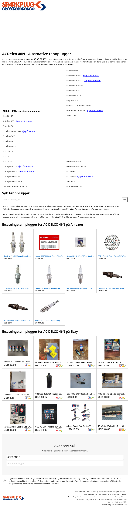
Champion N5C (10, 171)
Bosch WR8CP (9, 146)
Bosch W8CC (9, 136)
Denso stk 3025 (73, 95)
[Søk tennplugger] (62, 200)
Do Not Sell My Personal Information (114, 504)
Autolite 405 (8, 121)
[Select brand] (65, 457)
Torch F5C (71, 181)
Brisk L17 (7, 156)
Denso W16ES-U (74, 75)
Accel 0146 (8, 116)
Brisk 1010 (8, 151)
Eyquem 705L (73, 100)
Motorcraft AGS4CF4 (76, 166)
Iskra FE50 (71, 115)
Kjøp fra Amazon (23, 121)
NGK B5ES (71, 176)
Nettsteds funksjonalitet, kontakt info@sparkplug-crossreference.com (102, 499)
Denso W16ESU (73, 90)
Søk (124, 199)
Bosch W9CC (9, 141)
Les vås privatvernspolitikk (117, 502)
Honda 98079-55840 (76, 110)
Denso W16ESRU (74, 85)
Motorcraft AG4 (73, 161)
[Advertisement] (65, 30)
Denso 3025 (72, 70)
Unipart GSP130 (74, 186)
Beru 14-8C (8, 126)
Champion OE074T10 (13, 181)
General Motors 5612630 (78, 105)
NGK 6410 (71, 171)
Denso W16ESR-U (74, 80)
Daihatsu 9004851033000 (15, 186)
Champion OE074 (11, 176)
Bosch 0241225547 (12, 131)
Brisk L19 (7, 161)
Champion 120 (10, 166)
